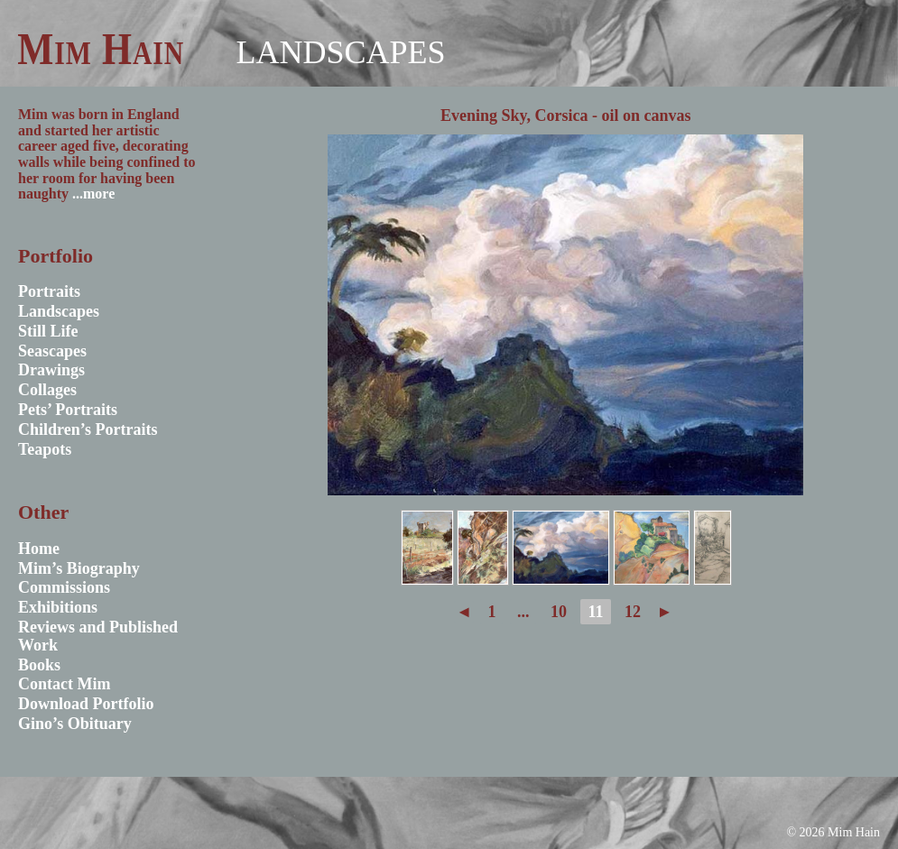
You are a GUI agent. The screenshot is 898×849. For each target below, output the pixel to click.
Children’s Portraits (88, 429)
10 (559, 612)
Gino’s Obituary (75, 724)
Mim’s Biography (79, 568)
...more (93, 193)
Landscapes (340, 52)
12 (633, 612)
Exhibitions (57, 607)
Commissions (64, 587)
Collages (47, 390)
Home (39, 549)
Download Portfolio (86, 704)
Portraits (49, 291)
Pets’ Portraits (67, 410)
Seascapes (52, 351)
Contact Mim (64, 684)
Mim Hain (100, 48)
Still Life (48, 331)
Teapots (44, 449)
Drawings (51, 370)
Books (39, 665)
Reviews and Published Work (98, 636)
